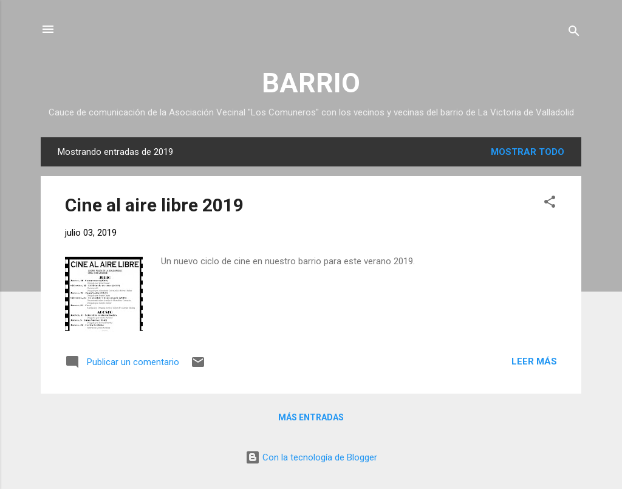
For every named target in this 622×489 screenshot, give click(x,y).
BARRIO (311, 83)
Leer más (534, 361)
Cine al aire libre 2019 (154, 205)
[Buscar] (574, 33)
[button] (549, 203)
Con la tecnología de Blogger (311, 457)
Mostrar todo (527, 151)
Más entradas (311, 417)
